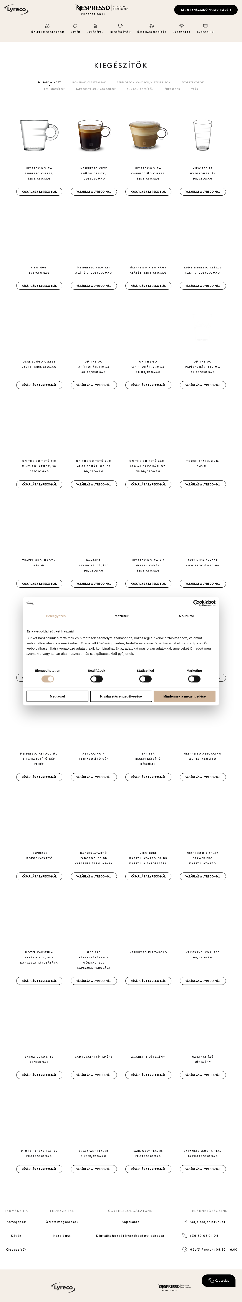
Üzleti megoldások (62, 1222)
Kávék (16, 1235)
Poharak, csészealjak (89, 82)
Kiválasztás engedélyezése (121, 696)
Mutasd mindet (49, 82)
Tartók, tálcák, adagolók (96, 89)
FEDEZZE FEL (62, 1210)
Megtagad (57, 696)
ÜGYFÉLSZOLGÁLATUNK (130, 1210)
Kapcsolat (130, 1222)
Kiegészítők (16, 1249)
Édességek (172, 89)
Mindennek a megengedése (184, 696)
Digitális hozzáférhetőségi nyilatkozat (130, 1235)
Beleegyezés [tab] (56, 616)
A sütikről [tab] (186, 616)
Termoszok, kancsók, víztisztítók (144, 82)
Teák (194, 89)
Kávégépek (16, 1222)
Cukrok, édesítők (140, 89)
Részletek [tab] (121, 616)
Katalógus (62, 1235)
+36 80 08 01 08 (204, 1235)
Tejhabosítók (54, 89)
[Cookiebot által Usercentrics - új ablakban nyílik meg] (196, 603)
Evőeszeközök (192, 82)
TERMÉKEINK (16, 1210)
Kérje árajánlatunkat (207, 1222)
